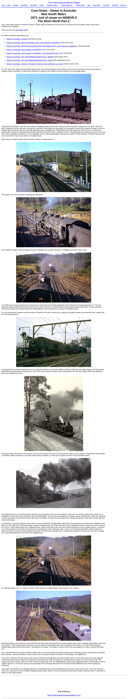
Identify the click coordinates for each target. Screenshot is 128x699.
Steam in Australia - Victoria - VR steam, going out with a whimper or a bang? (35, 64)
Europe (42, 5)
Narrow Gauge (80, 5)
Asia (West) (33, 5)
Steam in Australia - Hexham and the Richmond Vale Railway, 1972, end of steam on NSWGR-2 (41, 46)
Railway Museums (66, 5)
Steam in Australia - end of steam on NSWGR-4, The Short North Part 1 (32, 53)
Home (3, 5)
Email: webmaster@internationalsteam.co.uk (64, 695)
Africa (9, 5)
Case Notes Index (21, 30)
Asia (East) (24, 5)
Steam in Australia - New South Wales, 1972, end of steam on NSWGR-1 (33, 43)
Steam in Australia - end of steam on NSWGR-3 (24, 50)
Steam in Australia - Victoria (16, 39)
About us (123, 5)
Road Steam (96, 5)
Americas (15, 5)
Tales (88, 5)
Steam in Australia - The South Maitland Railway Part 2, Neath (29, 60)
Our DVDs (106, 5)
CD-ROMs (115, 5)
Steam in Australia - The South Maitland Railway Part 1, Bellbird (30, 57)
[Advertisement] (116, 61)
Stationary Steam (52, 5)
